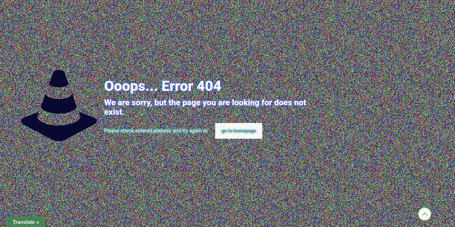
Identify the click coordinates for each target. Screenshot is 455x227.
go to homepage (238, 131)
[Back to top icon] (424, 214)
